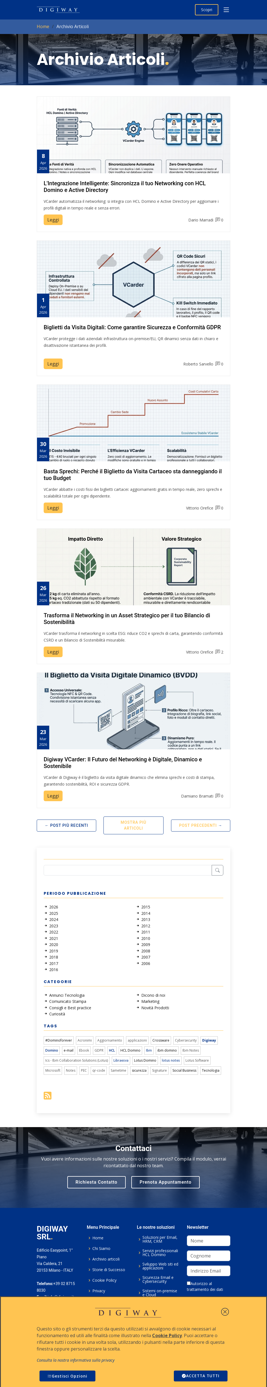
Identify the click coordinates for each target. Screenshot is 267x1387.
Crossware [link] (160, 1040)
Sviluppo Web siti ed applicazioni (160, 1266)
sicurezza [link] (139, 1070)
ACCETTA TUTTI (200, 1376)
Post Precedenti (198, 825)
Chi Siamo (101, 1249)
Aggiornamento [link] (109, 1040)
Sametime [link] (118, 1070)
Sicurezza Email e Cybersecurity (158, 1279)
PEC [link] (84, 1070)
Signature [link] (159, 1070)
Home (43, 26)
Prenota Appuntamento (165, 1182)
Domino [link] (51, 1050)
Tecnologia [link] (210, 1070)
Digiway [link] (209, 1040)
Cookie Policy (104, 1280)
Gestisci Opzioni (67, 1376)
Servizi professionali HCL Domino (160, 1253)
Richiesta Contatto (97, 1182)
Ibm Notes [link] (190, 1050)
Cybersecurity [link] (186, 1040)
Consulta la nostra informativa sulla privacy (76, 1360)
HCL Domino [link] (130, 1050)
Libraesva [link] (120, 1060)
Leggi (53, 220)
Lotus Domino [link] (145, 1060)
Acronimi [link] (85, 1040)
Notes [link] (70, 1070)
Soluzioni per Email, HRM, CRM (159, 1239)
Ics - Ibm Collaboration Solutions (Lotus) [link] (76, 1060)
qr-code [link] (98, 1070)
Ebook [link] (84, 1050)
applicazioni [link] (137, 1040)
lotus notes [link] (171, 1060)
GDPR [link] (99, 1050)
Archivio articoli (106, 1259)
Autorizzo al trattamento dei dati (205, 1286)
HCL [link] (112, 1050)
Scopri (206, 9)
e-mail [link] (68, 1050)
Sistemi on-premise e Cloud (159, 1293)
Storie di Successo (108, 1270)
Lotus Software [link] (197, 1060)
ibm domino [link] (167, 1050)
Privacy (98, 1291)
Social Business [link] (184, 1070)
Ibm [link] (149, 1050)
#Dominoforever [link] (58, 1040)
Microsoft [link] (52, 1070)
